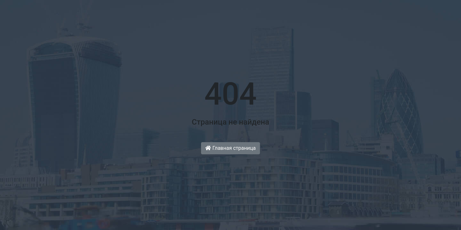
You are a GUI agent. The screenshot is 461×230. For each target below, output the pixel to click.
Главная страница (230, 148)
